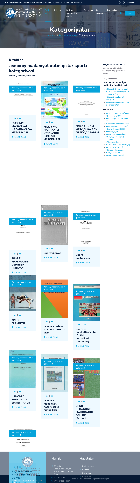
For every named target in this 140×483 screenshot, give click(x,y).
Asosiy (51, 35)
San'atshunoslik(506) (115, 129)
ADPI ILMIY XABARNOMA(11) (118, 145)
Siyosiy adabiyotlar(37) (116, 150)
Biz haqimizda (100, 11)
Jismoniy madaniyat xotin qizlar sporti (22, 102)
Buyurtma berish (110, 78)
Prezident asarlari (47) (115, 134)
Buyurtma (88, 10)
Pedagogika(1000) (114, 116)
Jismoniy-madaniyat (68, 35)
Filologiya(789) (112, 132)
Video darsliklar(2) (114, 142)
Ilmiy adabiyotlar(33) (115, 155)
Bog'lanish (112, 10)
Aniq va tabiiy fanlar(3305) (117, 113)
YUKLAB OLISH (19, 150)
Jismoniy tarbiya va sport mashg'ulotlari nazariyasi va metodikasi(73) (117, 91)
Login (130, 13)
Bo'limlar (57, 10)
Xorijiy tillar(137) (113, 153)
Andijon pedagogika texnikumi (71, 13)
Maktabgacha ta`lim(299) (117, 126)
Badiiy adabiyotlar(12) (115, 147)
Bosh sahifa (47, 11)
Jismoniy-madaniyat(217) (117, 124)
